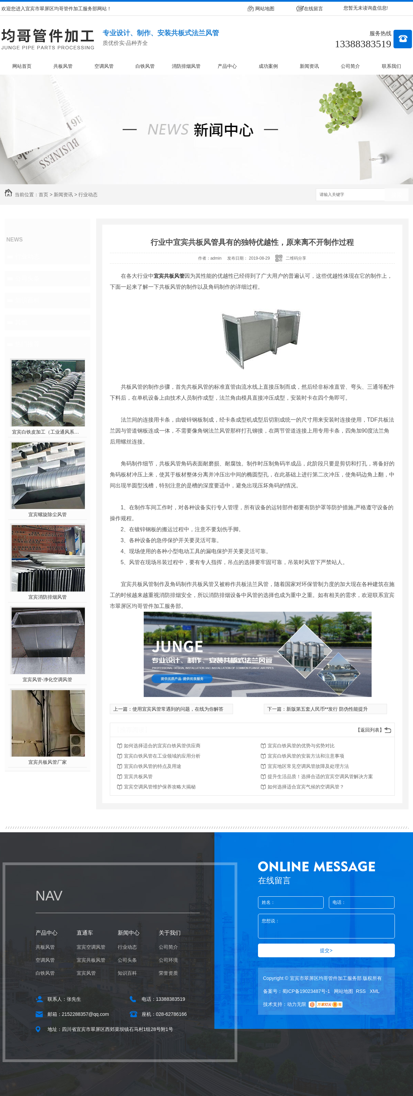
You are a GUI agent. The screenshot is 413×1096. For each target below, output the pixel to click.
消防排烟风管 (186, 66)
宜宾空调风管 (91, 947)
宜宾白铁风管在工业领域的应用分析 (162, 756)
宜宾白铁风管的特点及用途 (152, 766)
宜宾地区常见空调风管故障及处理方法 (308, 766)
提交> (326, 950)
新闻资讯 (309, 66)
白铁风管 (145, 66)
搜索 (396, 195)
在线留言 (313, 8)
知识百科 (27, 300)
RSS (361, 991)
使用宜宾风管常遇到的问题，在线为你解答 (177, 709)
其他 (21, 322)
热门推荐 (27, 344)
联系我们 (391, 66)
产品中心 (227, 66)
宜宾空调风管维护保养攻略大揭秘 (160, 786)
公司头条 (27, 278)
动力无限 (296, 1004)
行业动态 (88, 194)
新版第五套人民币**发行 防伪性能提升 (327, 709)
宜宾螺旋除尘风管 (47, 514)
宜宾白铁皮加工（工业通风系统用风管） (47, 432)
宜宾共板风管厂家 (47, 762)
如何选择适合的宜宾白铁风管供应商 (162, 745)
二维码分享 (296, 258)
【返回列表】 (370, 730)
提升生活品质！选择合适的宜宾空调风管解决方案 (320, 776)
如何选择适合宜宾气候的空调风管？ (306, 786)
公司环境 (168, 960)
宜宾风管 (86, 973)
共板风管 (63, 66)
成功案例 (268, 66)
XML (375, 991)
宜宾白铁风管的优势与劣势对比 (301, 745)
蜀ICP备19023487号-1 (306, 991)
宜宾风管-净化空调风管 (47, 679)
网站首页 (21, 66)
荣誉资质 (168, 973)
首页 (43, 194)
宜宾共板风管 (169, 276)
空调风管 (104, 66)
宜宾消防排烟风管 (47, 597)
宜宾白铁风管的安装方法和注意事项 (306, 756)
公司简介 (350, 66)
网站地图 (264, 8)
